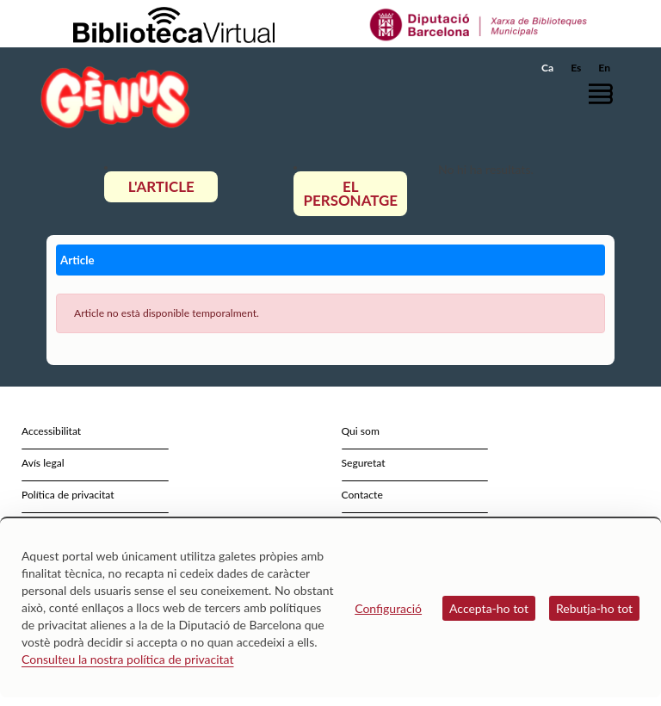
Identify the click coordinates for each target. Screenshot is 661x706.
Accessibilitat (51, 430)
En (604, 67)
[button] (605, 93)
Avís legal (43, 462)
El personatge (351, 193)
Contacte (362, 494)
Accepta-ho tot (488, 608)
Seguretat (364, 462)
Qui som (361, 430)
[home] (115, 96)
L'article (161, 186)
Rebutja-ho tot (594, 608)
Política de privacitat (68, 494)
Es (576, 67)
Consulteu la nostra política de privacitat (128, 659)
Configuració (388, 608)
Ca (547, 67)
